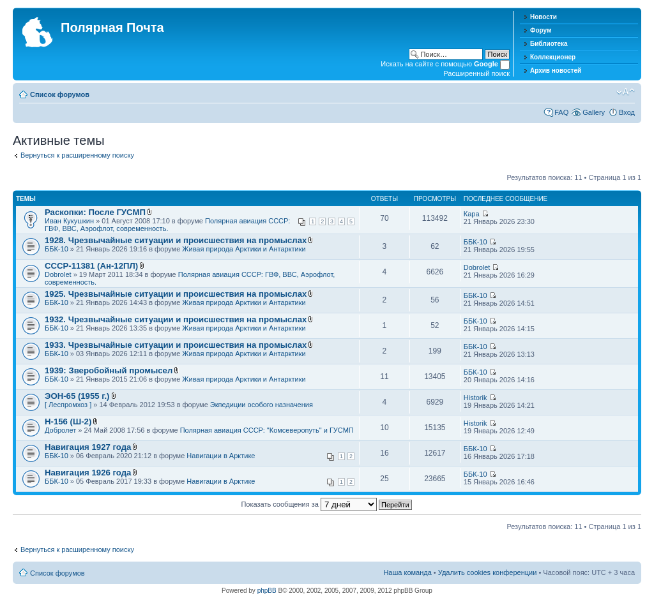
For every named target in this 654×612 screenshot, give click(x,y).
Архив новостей (555, 70)
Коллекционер (552, 57)
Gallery (593, 112)
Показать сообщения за (326, 504)
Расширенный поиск (476, 73)
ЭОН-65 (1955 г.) (77, 396)
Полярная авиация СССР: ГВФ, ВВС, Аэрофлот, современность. (167, 224)
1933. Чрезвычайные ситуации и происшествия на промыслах (176, 345)
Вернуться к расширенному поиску (77, 155)
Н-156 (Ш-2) (68, 421)
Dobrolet (58, 274)
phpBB (267, 590)
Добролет (60, 430)
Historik (475, 397)
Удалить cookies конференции (487, 572)
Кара (472, 214)
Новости (543, 16)
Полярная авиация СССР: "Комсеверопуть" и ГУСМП (267, 430)
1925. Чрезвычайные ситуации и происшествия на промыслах (176, 294)
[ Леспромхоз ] (68, 404)
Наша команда (407, 572)
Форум (540, 30)
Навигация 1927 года (88, 447)
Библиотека (549, 43)
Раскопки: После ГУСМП (95, 212)
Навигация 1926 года (88, 472)
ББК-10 (56, 249)
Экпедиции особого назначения (261, 404)
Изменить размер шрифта (625, 92)
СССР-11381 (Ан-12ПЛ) (91, 266)
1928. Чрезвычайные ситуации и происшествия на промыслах (176, 240)
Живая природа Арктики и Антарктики (243, 249)
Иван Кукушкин (69, 221)
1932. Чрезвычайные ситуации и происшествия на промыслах (176, 319)
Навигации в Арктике (220, 455)
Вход (627, 112)
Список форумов (59, 94)
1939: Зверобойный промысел (108, 370)
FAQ (561, 112)
